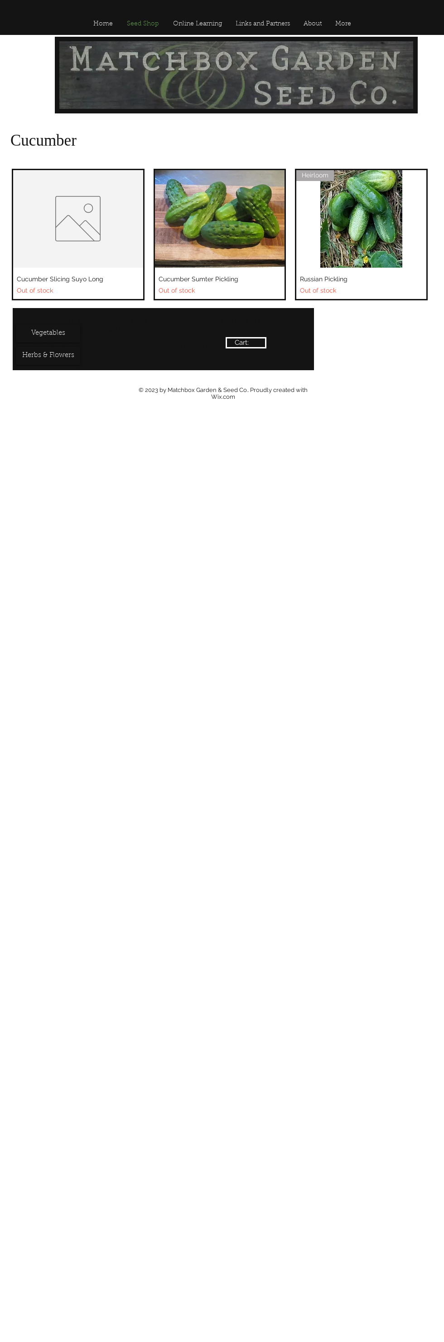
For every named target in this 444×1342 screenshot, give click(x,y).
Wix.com (223, 396)
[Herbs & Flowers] (48, 356)
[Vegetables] (48, 333)
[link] (246, 343)
